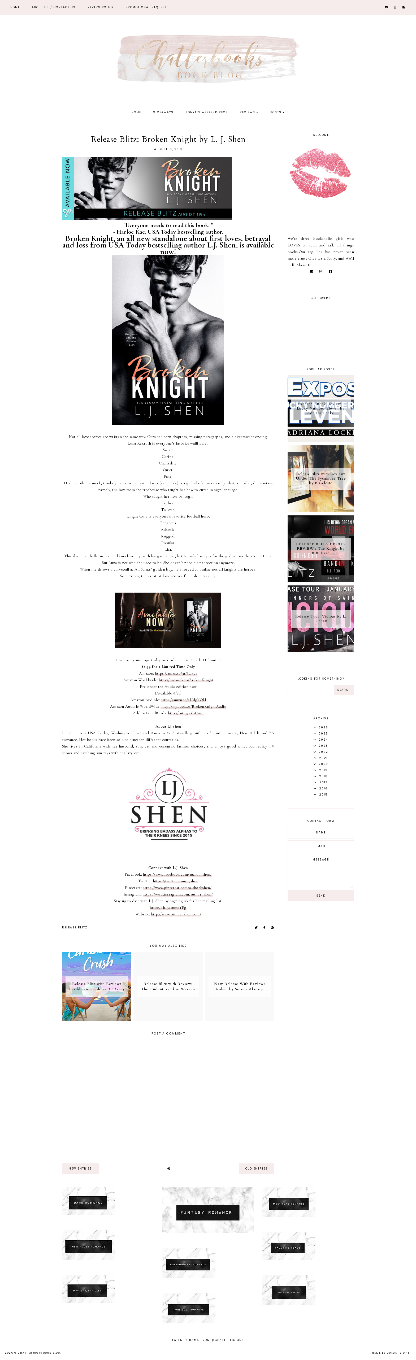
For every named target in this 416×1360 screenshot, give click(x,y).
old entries (256, 1169)
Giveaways (163, 112)
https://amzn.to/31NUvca (176, 673)
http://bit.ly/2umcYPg (168, 907)
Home (15, 7)
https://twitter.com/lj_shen (175, 881)
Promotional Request (146, 7)
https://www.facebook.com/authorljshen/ (177, 874)
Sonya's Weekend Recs (206, 112)
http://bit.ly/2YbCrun (185, 713)
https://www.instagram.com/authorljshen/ (178, 894)
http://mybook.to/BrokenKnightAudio (194, 706)
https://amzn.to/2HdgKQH (183, 699)
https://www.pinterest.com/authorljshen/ (177, 887)
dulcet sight (398, 1352)
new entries (80, 1169)
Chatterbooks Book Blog (39, 1352)
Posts (275, 112)
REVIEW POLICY (101, 7)
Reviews (247, 112)
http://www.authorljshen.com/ (176, 914)
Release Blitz (74, 927)
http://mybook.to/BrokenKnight (186, 679)
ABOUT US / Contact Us (54, 7)
